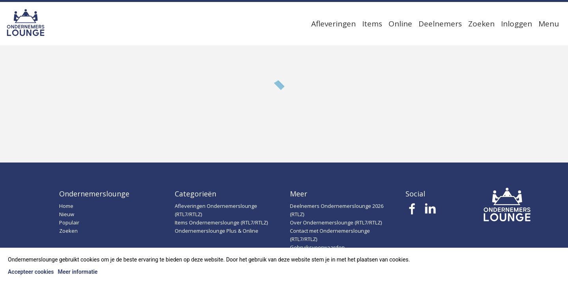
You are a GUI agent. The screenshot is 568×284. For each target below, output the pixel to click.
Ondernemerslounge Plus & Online (216, 230)
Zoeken (481, 24)
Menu (548, 24)
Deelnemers (440, 24)
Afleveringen (333, 24)
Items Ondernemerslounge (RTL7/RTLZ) (221, 222)
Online (400, 24)
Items (372, 24)
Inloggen (516, 24)
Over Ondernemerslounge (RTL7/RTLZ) (336, 222)
